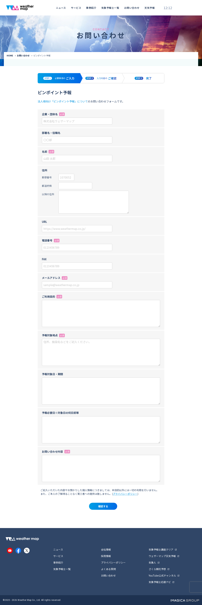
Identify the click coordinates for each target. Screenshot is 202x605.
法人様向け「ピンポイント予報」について (63, 101)
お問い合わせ (132, 7)
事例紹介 (91, 7)
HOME (10, 55)
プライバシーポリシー (125, 494)
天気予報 (149, 7)
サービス (76, 7)
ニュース (61, 7)
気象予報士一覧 (110, 7)
